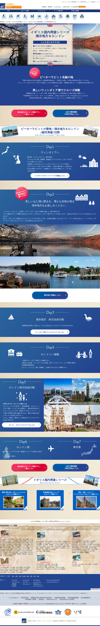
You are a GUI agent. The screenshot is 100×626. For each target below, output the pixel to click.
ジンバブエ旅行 (11, 572)
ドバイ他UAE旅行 (4, 567)
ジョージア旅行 (16, 550)
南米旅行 (74, 552)
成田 (16, 576)
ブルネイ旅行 (52, 549)
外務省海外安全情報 (60, 597)
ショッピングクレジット (52, 582)
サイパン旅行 (88, 564)
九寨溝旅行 (47, 547)
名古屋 (23, 576)
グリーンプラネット (38, 585)
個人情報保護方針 (85, 597)
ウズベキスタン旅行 (13, 552)
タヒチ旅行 (47, 564)
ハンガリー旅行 (26, 544)
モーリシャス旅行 (60, 567)
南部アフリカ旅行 (14, 570)
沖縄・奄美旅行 (46, 551)
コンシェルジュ (37, 582)
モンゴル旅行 (45, 549)
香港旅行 (51, 544)
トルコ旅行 (12, 567)
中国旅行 (41, 547)
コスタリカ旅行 (93, 547)
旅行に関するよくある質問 (67, 599)
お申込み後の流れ (50, 603)
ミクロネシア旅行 (76, 565)
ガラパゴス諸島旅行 (77, 549)
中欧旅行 (19, 553)
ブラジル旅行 (75, 546)
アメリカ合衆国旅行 (77, 541)
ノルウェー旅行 (25, 542)
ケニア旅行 (26, 569)
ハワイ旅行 (74, 564)
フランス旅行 (3, 539)
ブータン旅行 (57, 546)
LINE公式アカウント (51, 599)
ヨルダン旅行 (12, 569)
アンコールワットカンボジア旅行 (59, 543)
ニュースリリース (33, 603)
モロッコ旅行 (19, 567)
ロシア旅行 (9, 550)
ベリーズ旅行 (94, 549)
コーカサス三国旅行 (8, 555)
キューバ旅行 (90, 542)
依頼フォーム (75, 603)
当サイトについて (59, 603)
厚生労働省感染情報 (73, 597)
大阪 (20, 576)
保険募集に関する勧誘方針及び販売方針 (41, 597)
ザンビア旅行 (19, 572)
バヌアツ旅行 (51, 567)
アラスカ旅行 (86, 541)
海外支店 (44, 6)
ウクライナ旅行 (23, 552)
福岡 (28, 576)
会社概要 (15, 603)
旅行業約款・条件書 (30, 599)
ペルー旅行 (89, 544)
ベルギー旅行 (25, 545)
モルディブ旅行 (40, 564)
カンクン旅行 (82, 542)
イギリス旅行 (25, 539)
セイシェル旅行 (40, 569)
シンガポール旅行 (58, 544)
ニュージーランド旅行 (41, 567)
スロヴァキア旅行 (16, 547)
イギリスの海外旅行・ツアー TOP (39, 521)
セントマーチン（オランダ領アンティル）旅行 (83, 550)
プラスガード (36, 580)
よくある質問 (74, 6)
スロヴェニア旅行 (25, 547)
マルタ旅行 (15, 540)
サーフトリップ (16, 582)
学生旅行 (14, 585)
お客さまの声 (66, 6)
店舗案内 (20, 603)
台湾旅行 (64, 546)
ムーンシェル (26, 580)
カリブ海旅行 (80, 552)
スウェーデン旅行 (16, 542)
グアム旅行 (81, 564)
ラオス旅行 (45, 544)
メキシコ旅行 (75, 542)
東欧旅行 (24, 553)
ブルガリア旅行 (18, 549)
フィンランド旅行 (6, 542)
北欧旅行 (5, 553)
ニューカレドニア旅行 (41, 565)
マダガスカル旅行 (4, 570)
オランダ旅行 (18, 545)
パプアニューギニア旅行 (51, 569)
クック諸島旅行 (62, 569)
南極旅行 (87, 552)
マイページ (82, 6)
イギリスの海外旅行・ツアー (19, 21)
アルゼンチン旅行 (83, 546)
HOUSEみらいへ (37, 584)
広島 (34, 576)
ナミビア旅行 (3, 572)
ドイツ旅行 (9, 540)
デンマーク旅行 (7, 547)
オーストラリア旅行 (53, 565)
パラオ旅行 (95, 564)
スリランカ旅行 (42, 546)
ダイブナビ (14, 580)
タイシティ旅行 (40, 541)
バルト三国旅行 (12, 553)
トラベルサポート (14, 597)
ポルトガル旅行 (23, 540)
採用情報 (25, 603)
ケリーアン (25, 582)
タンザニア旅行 (23, 570)
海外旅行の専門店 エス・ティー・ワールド (59, 521)
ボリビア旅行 (96, 544)
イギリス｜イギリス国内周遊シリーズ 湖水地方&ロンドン (42, 21)
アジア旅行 (39, 551)
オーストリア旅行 (17, 544)
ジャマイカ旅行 (82, 544)
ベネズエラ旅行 (84, 547)
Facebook (41, 599)
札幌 (38, 576)
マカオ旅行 (62, 547)
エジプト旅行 (27, 567)
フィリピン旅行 (46, 543)
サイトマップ (41, 603)
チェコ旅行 (9, 544)
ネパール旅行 (50, 546)
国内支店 (50, 6)
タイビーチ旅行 (49, 541)
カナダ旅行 (93, 541)
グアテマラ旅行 (75, 547)
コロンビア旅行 (86, 549)
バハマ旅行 (74, 544)
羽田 (31, 576)
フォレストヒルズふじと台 (53, 580)
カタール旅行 (19, 569)
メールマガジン (57, 6)
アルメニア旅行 (4, 552)
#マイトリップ (26, 584)
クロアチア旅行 (10, 545)
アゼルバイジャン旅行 (26, 550)
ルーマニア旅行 (26, 549)
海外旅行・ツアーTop (5, 21)
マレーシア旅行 (57, 541)
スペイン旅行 (18, 539)
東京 (13, 576)
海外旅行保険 (24, 597)
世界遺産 (14, 584)
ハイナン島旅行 (55, 547)
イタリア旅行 (10, 539)
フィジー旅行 (54, 564)
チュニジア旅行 (4, 569)
